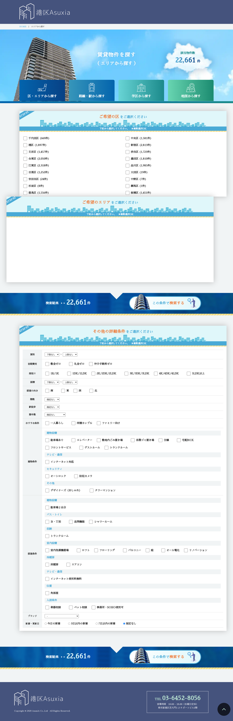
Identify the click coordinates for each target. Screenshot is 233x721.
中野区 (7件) (138, 179)
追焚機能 (76, 522)
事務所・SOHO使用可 (107, 607)
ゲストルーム (89, 448)
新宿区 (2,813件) (141, 145)
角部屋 (51, 593)
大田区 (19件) (139, 172)
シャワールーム (100, 522)
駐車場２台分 (55, 507)
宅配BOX (185, 440)
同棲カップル (82, 423)
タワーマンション (103, 490)
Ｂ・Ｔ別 (53, 522)
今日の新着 (52, 623)
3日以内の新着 (78, 623)
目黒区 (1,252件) (38, 172)
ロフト (83, 550)
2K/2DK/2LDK (103, 374)
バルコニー (132, 550)
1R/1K (52, 374)
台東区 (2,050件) (38, 159)
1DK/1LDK (77, 374)
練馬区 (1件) (138, 186)
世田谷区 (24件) (38, 179)
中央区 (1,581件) (141, 138)
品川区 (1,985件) (141, 165)
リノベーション (195, 550)
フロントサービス (58, 448)
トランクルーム (116, 448)
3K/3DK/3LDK (136, 374)
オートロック (55, 476)
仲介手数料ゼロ (100, 364)
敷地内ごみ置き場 (110, 440)
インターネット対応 (59, 462)
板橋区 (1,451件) (141, 193)
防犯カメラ (83, 476)
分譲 (164, 440)
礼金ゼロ (76, 364)
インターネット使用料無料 (63, 579)
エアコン (74, 565)
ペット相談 (78, 607)
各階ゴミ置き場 (142, 440)
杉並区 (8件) (36, 186)
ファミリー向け (108, 423)
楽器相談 (53, 607)
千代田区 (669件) (39, 138)
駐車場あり (54, 440)
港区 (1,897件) (37, 145)
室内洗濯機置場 (57, 550)
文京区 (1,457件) (38, 152)
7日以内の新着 (105, 623)
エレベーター (82, 440)
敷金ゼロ (53, 364)
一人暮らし (54, 423)
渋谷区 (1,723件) (141, 152)
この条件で (168, 303)
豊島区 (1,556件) (38, 193)
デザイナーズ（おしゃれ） (63, 490)
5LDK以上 (196, 374)
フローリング (104, 550)
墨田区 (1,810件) (141, 159)
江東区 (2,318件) (38, 165)
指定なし (129, 623)
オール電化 (170, 550)
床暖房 (51, 565)
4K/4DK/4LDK (166, 374)
